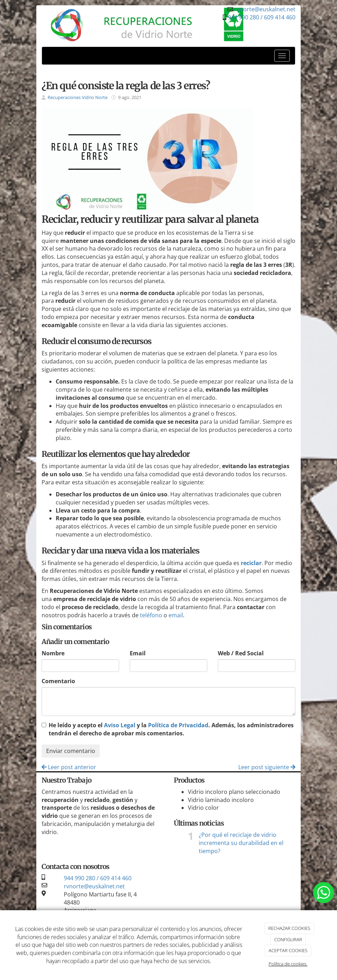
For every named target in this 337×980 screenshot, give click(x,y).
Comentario (58, 681)
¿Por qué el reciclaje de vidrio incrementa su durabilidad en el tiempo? (241, 843)
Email (138, 653)
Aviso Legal (119, 725)
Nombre (53, 653)
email (175, 615)
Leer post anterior (69, 767)
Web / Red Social (241, 653)
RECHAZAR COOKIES (289, 928)
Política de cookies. (288, 964)
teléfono (151, 615)
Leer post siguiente (266, 767)
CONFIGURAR (288, 939)
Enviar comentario (70, 751)
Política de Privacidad (178, 725)
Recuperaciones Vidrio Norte (78, 97)
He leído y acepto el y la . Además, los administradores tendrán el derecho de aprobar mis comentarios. (171, 729)
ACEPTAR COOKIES (288, 950)
